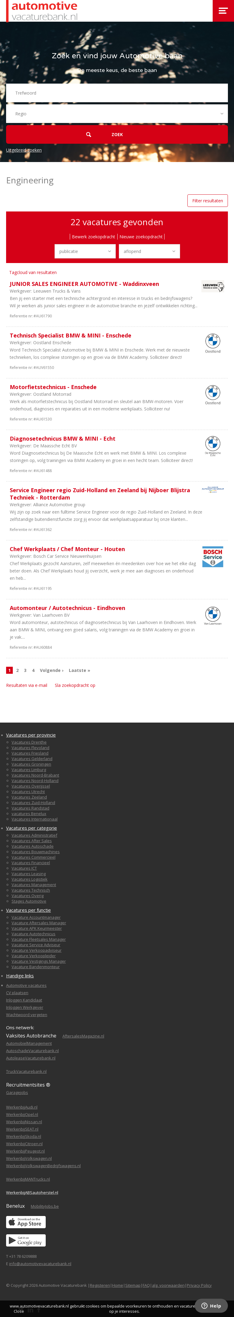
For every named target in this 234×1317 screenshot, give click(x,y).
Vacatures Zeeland (29, 797)
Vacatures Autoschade (33, 846)
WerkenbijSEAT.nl (22, 1129)
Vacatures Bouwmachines (36, 851)
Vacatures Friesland (30, 753)
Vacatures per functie (28, 910)
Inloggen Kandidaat (24, 1000)
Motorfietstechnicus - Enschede (53, 387)
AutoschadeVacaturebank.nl (32, 1050)
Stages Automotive (29, 901)
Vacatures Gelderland (32, 758)
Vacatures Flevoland (30, 747)
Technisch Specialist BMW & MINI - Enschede (70, 335)
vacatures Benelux (29, 813)
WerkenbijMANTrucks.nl (28, 1179)
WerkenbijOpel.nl (22, 1114)
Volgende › (51, 670)
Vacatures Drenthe (29, 742)
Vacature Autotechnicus (33, 933)
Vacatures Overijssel (31, 786)
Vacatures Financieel (31, 862)
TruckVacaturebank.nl (26, 1071)
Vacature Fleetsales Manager (39, 939)
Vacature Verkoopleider (34, 955)
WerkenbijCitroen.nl (24, 1143)
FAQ (146, 1285)
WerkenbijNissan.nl (24, 1121)
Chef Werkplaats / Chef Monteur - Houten (67, 549)
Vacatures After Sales (32, 840)
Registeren (100, 1285)
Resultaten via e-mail (26, 685)
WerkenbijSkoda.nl (23, 1136)
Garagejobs (17, 1092)
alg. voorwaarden (168, 1285)
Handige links (20, 975)
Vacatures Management (34, 884)
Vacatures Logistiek (30, 879)
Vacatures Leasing (29, 873)
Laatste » (79, 670)
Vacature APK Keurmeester (37, 928)
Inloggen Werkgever (24, 1007)
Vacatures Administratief (34, 835)
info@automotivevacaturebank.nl (40, 1263)
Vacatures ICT (24, 868)
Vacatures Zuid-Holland (33, 802)
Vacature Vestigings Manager (39, 961)
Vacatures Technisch (31, 890)
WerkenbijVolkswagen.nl (29, 1158)
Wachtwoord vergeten (26, 1014)
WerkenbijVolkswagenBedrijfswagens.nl (43, 1165)
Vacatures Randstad (30, 808)
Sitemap (132, 1285)
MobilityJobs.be (45, 1206)
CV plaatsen (17, 992)
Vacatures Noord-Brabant (35, 775)
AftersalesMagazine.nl (83, 1036)
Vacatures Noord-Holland (35, 780)
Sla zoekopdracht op (75, 685)
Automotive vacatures (26, 985)
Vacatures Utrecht (28, 791)
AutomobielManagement (29, 1043)
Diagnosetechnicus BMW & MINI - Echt (62, 438)
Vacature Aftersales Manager (39, 923)
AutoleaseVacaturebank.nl (30, 1058)
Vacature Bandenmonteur (36, 966)
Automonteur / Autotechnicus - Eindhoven (67, 608)
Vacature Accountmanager (36, 917)
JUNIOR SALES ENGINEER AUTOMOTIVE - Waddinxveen (84, 283)
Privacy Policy (199, 1285)
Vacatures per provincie (31, 735)
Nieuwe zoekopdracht (141, 237)
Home (117, 1285)
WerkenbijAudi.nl (21, 1107)
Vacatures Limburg (29, 769)
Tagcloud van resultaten (33, 272)
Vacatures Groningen (31, 764)
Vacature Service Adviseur (36, 944)
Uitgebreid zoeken (24, 150)
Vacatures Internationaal (35, 819)
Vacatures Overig (28, 895)
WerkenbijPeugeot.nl (25, 1151)
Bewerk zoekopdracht (93, 237)
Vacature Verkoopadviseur (37, 950)
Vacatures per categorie (31, 828)
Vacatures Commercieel (33, 857)
